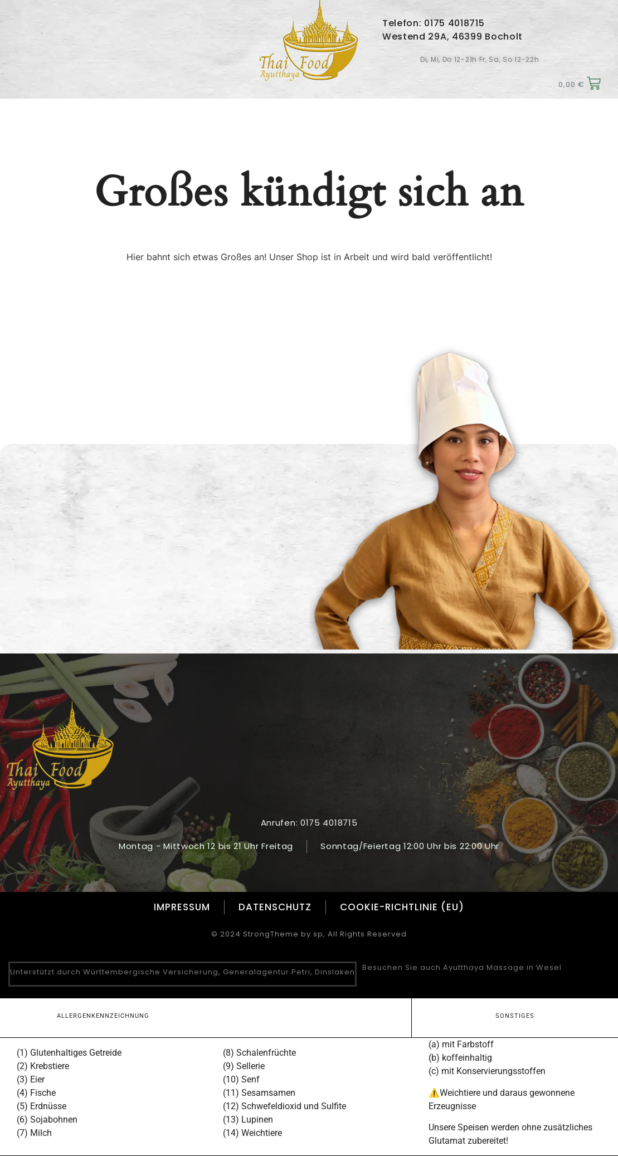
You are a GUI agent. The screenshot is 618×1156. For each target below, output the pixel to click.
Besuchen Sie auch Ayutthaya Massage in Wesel (462, 967)
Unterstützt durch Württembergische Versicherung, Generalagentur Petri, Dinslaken (182, 972)
